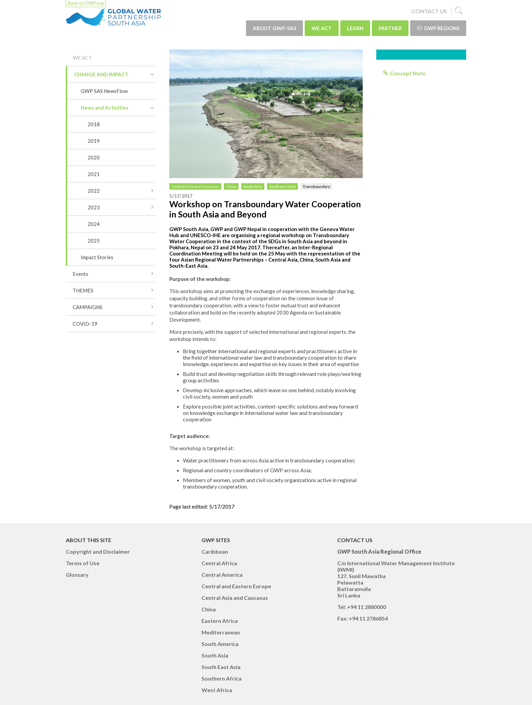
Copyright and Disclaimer (98, 551)
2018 (94, 124)
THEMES (83, 290)
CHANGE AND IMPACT (101, 74)
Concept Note (407, 73)
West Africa (217, 690)
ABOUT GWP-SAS (274, 28)
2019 (94, 141)
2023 (94, 207)
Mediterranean (221, 632)
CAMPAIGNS (87, 307)
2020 (94, 157)
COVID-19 (85, 324)
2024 (94, 224)
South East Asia (221, 667)
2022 (94, 191)
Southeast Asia (282, 186)
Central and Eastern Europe (236, 586)
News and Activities (104, 107)
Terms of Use (82, 563)
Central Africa (219, 563)
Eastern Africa (220, 620)
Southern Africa (222, 678)
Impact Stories (97, 257)
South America (220, 644)
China (231, 186)
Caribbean (215, 551)
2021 (94, 174)
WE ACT (321, 28)
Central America (222, 574)
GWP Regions (438, 28)
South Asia (252, 186)
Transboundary (316, 186)
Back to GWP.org (86, 3)
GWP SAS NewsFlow (104, 91)
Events (80, 274)
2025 (94, 240)
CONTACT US (429, 11)
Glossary (77, 574)
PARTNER (390, 28)
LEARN (355, 28)
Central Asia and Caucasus (195, 186)
